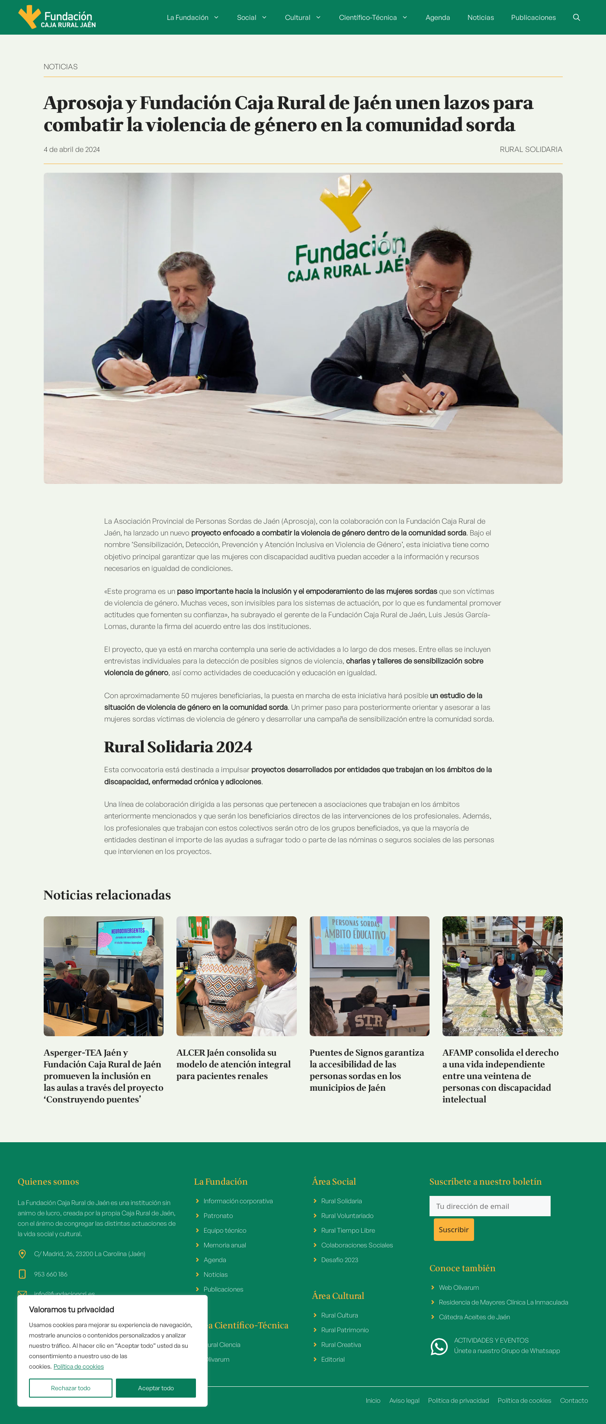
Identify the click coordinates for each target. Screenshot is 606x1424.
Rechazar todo (70, 1388)
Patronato (218, 1215)
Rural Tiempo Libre (348, 1230)
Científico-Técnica (378, 17)
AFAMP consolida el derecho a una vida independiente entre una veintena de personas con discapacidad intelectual (500, 1076)
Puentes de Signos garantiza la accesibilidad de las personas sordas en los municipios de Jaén (367, 1070)
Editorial (333, 1359)
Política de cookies (79, 1366)
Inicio (373, 1400)
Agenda (438, 17)
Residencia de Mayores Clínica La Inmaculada (503, 1302)
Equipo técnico (225, 1230)
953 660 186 (50, 1274)
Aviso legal (404, 1400)
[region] (112, 1351)
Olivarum (217, 1359)
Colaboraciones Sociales (357, 1245)
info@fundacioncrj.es (64, 1294)
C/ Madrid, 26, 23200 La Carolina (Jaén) (89, 1254)
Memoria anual (225, 1245)
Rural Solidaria (531, 149)
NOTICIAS (61, 66)
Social (256, 17)
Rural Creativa (341, 1344)
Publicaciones (533, 17)
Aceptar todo (156, 1388)
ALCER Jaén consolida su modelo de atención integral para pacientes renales (233, 1064)
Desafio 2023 (340, 1260)
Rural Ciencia (222, 1344)
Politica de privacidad (458, 1400)
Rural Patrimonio (345, 1330)
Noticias (481, 17)
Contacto (574, 1400)
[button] (576, 17)
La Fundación (197, 17)
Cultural (307, 17)
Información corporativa (238, 1201)
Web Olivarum (459, 1287)
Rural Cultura (339, 1315)
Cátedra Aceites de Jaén (474, 1317)
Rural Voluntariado (347, 1215)
